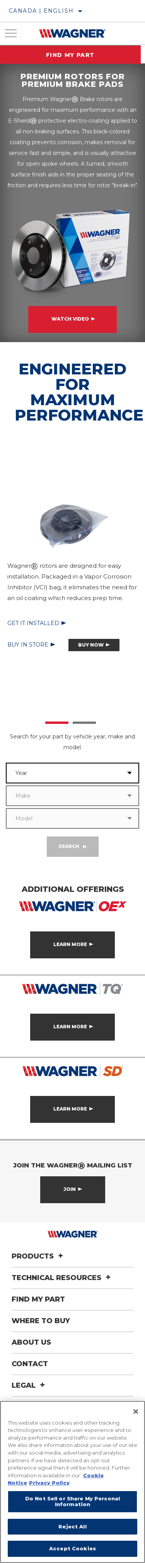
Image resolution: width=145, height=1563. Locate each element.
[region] (72, 1482)
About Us (31, 1342)
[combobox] (63, 773)
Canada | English (41, 10)
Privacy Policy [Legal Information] (49, 1483)
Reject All (72, 1526)
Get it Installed (33, 623)
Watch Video (70, 319)
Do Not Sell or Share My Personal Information (72, 1501)
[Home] (72, 33)
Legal (29, 1385)
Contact (30, 1364)
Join (69, 1189)
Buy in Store (27, 644)
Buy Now (91, 645)
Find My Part (72, 55)
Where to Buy (41, 1321)
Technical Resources (62, 1278)
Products (38, 1256)
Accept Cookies (72, 1548)
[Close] (135, 1411)
